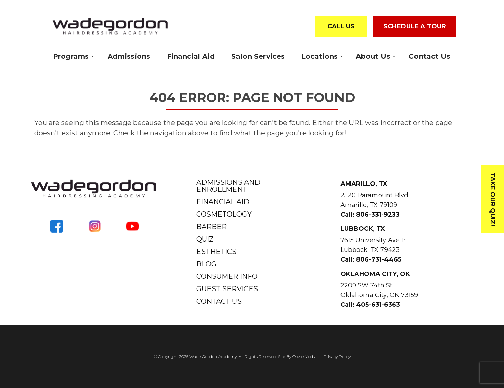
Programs (71, 56)
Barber (211, 226)
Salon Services (258, 56)
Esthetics (216, 251)
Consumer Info (227, 276)
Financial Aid (191, 56)
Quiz (205, 239)
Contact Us (429, 56)
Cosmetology (224, 214)
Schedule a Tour (414, 26)
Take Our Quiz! (492, 199)
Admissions (129, 56)
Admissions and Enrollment (228, 186)
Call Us (341, 26)
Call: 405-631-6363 (370, 305)
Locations (319, 56)
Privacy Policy (337, 357)
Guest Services (227, 288)
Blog (206, 264)
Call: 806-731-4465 (370, 259)
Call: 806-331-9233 (370, 214)
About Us (373, 56)
